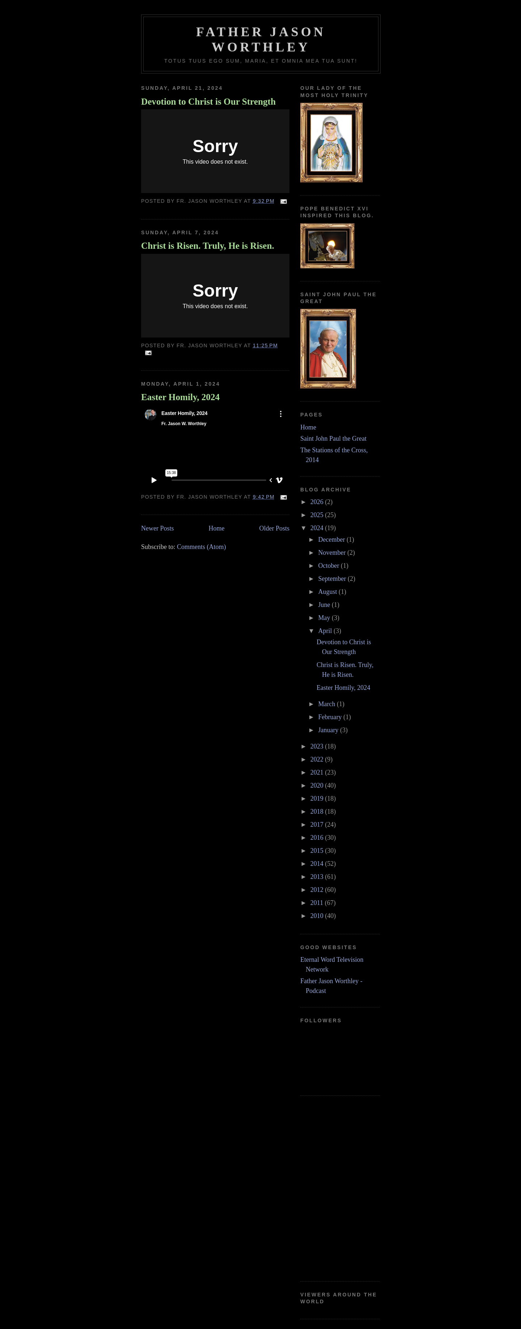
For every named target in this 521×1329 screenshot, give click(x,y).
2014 (317, 863)
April (326, 630)
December (332, 539)
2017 (317, 824)
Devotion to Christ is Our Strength (208, 101)
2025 (317, 515)
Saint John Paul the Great (333, 438)
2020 (317, 785)
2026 (317, 502)
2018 (317, 811)
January (329, 730)
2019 (317, 798)
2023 (317, 746)
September (332, 578)
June (325, 604)
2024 (317, 528)
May (325, 617)
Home (216, 528)
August (328, 591)
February (330, 717)
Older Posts (274, 528)
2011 (317, 902)
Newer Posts (157, 528)
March (327, 704)
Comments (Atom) (201, 546)
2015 (317, 850)
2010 (317, 915)
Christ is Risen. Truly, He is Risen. (207, 246)
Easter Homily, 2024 (180, 397)
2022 (317, 759)
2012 (317, 889)
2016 (317, 837)
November (332, 552)
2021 (317, 772)
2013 (317, 876)
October (329, 565)
